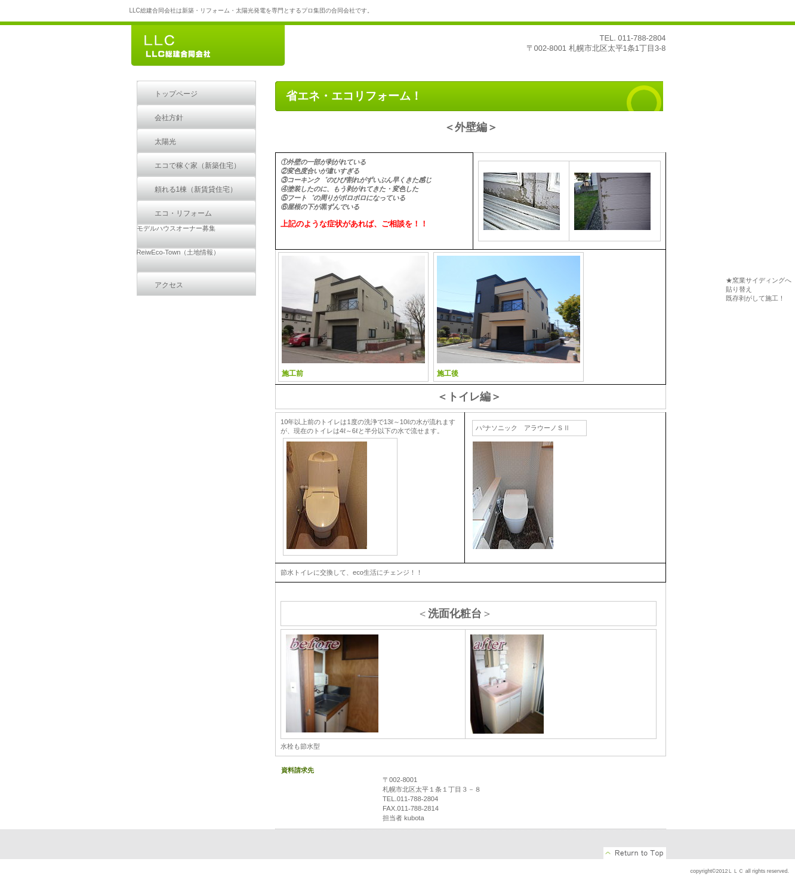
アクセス (169, 285)
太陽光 (165, 141)
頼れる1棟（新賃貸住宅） (196, 189)
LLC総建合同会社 (219, 46)
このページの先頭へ (634, 853)
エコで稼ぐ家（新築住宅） (198, 165)
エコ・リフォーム (183, 213)
